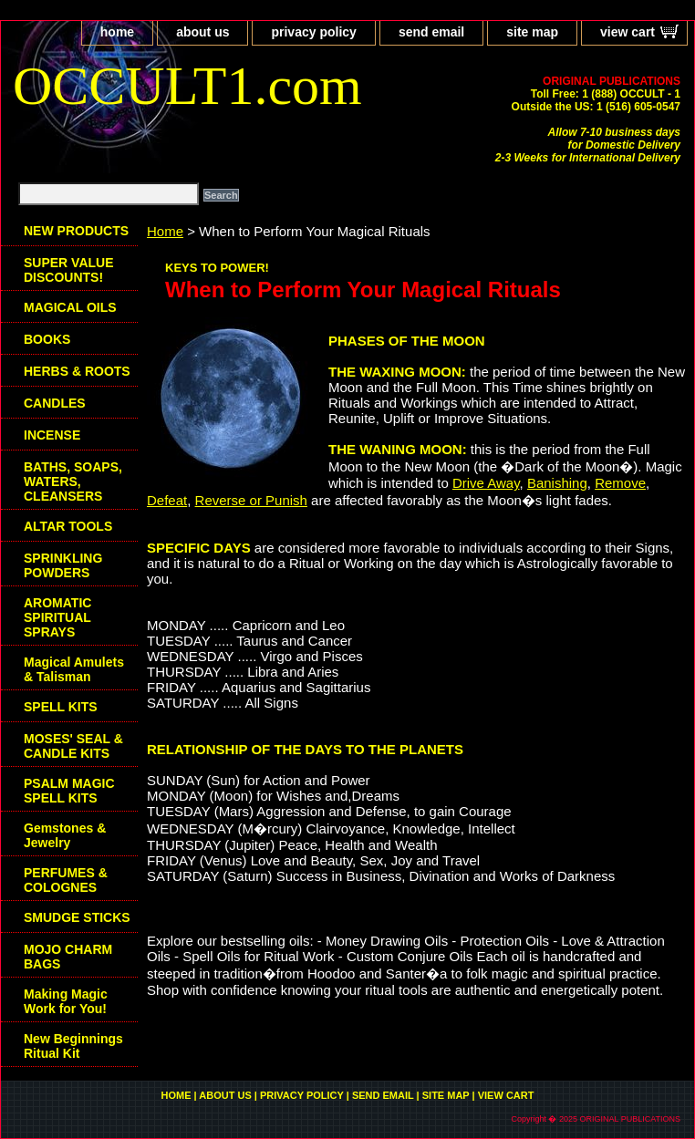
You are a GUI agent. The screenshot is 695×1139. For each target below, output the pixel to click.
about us (202, 32)
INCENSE (52, 435)
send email (431, 32)
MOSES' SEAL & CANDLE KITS (73, 746)
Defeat (167, 500)
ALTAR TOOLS (68, 526)
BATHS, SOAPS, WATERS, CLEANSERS (73, 481)
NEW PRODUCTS (76, 230)
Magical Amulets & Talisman (74, 669)
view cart (627, 32)
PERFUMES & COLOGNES (66, 880)
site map (532, 32)
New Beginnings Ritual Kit (73, 1046)
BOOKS (47, 339)
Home (165, 231)
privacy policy (313, 32)
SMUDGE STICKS (77, 917)
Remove (620, 483)
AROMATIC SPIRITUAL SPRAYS (57, 617)
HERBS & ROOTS (77, 371)
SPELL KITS (61, 706)
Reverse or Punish (251, 500)
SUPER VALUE (69, 270)
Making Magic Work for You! (66, 1001)
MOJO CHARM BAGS (68, 956)
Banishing (557, 483)
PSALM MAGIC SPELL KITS (69, 790)
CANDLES (55, 403)
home (117, 32)
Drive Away (486, 483)
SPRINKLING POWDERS (63, 565)
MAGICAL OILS (70, 307)
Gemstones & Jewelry (65, 835)
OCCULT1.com (187, 86)
